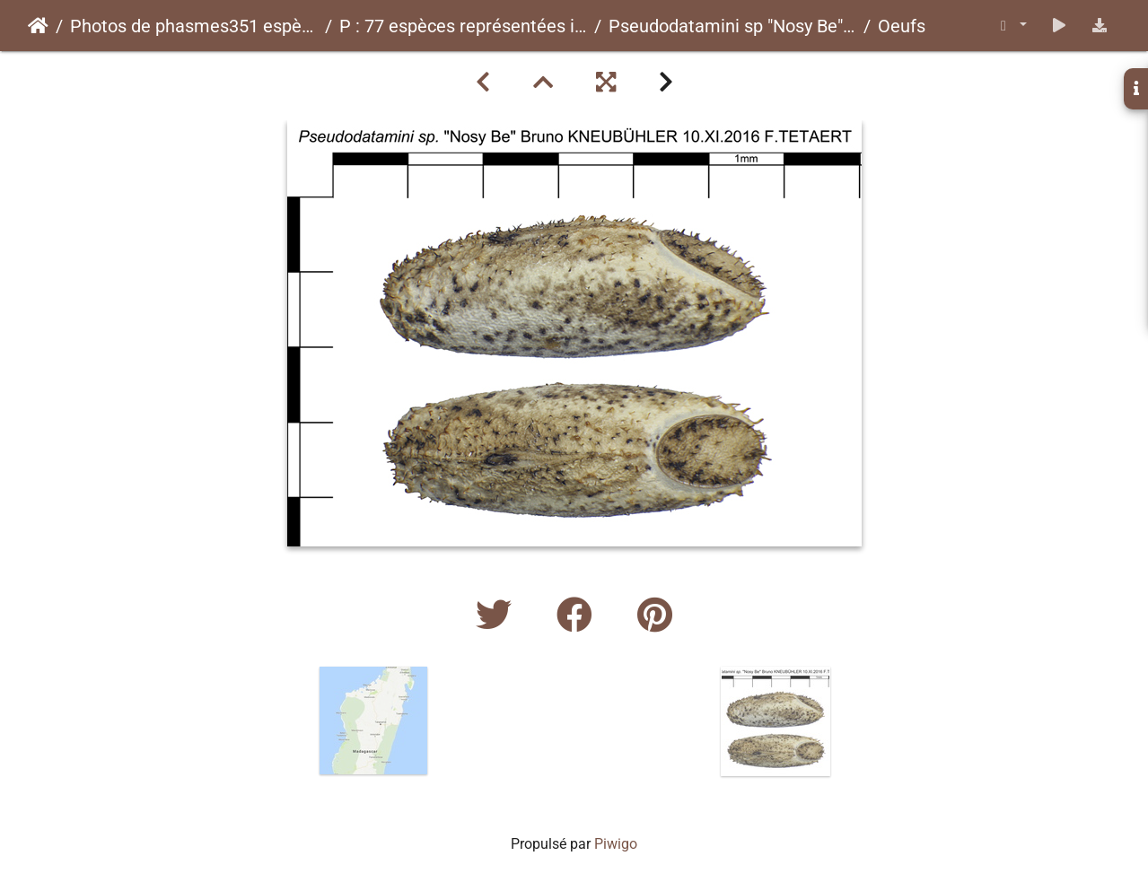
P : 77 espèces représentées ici (463, 26)
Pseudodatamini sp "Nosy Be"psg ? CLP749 (732, 26)
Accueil (38, 26)
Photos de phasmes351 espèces (194, 26)
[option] (373, 720)
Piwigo (615, 843)
